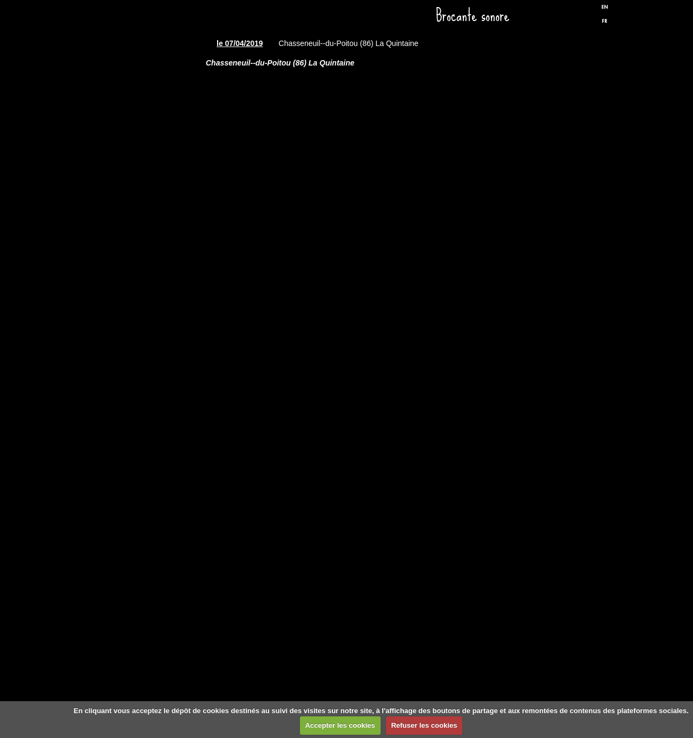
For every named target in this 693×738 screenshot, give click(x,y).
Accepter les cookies (340, 725)
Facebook (562, 17)
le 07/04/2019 (240, 43)
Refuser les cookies (424, 725)
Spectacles (148, 215)
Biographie (148, 410)
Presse (148, 345)
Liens (148, 475)
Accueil (148, 85)
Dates (148, 150)
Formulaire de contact (148, 540)
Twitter (580, 17)
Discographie (148, 280)
